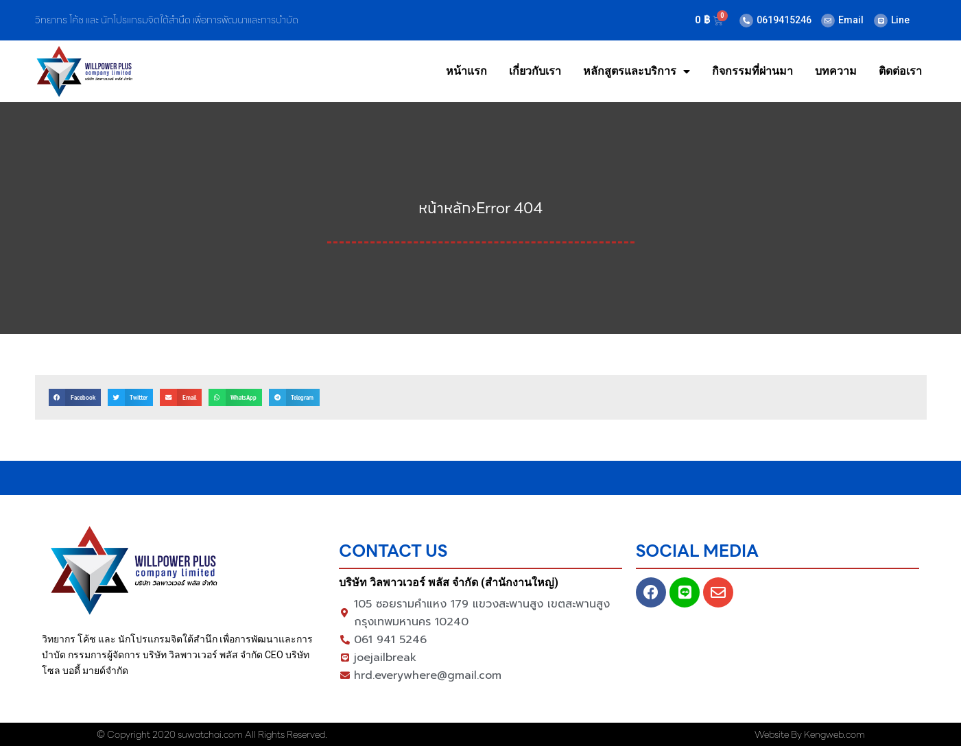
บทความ (836, 70)
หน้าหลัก (444, 208)
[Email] (828, 20)
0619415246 (784, 19)
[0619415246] (746, 20)
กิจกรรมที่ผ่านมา (752, 70)
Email (851, 19)
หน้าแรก (466, 70)
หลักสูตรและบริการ (636, 71)
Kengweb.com (834, 734)
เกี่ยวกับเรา (535, 70)
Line (900, 19)
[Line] (881, 20)
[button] (75, 397)
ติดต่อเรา (900, 70)
